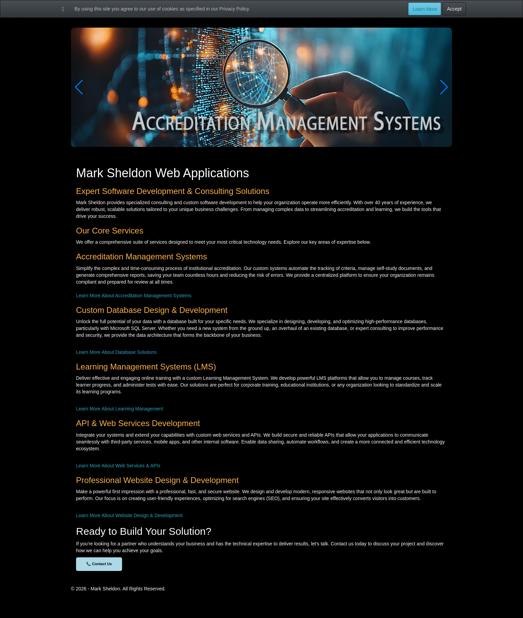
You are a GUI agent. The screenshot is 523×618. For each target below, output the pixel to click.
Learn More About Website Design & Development (129, 515)
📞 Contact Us (99, 564)
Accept (454, 9)
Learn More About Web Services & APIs (118, 465)
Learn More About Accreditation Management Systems (134, 295)
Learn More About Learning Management (119, 408)
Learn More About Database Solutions (116, 352)
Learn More (425, 9)
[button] (250, 141)
